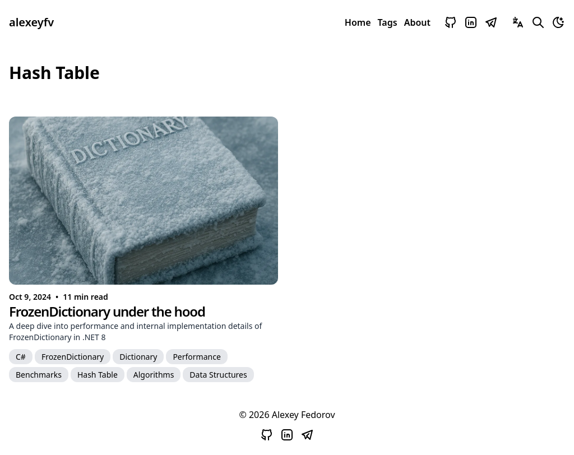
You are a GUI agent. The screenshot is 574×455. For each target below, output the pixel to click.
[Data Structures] (218, 374)
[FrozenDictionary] (72, 356)
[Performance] (196, 356)
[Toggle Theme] (558, 22)
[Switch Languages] (518, 22)
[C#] (21, 356)
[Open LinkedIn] (471, 22)
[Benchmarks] (38, 374)
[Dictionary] (138, 356)
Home (358, 22)
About (417, 22)
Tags (387, 22)
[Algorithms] (154, 374)
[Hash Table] (97, 374)
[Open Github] (450, 22)
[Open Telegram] (491, 22)
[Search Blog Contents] (538, 22)
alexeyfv (31, 22)
